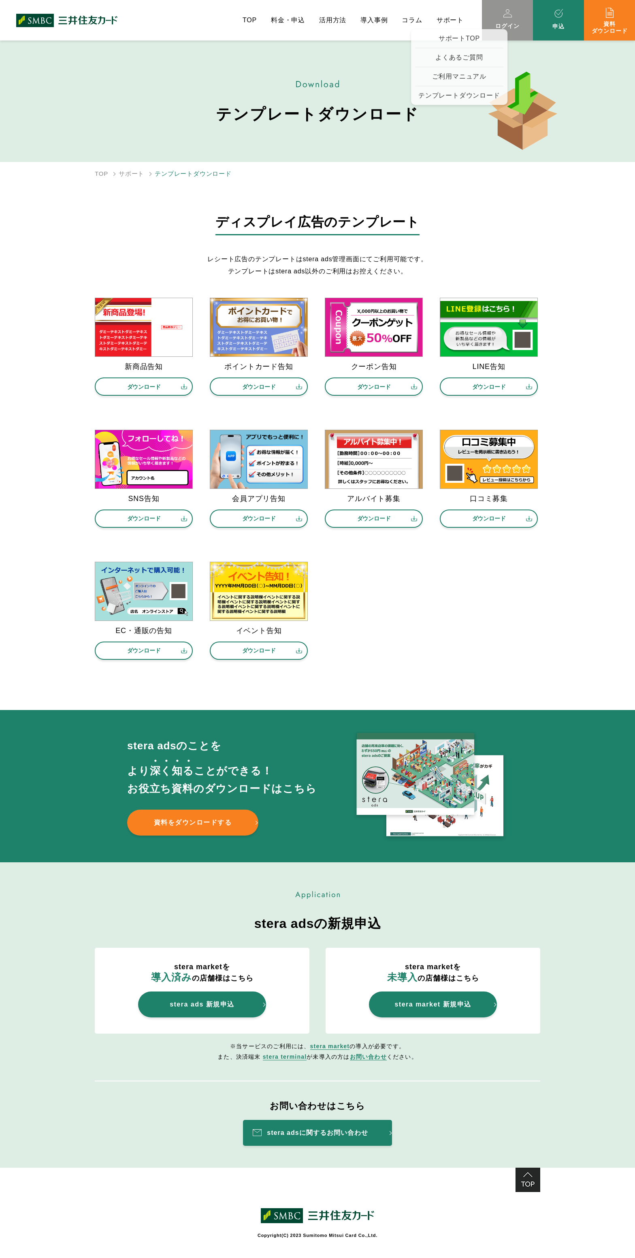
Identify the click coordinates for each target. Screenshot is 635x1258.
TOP (250, 20)
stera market (330, 1046)
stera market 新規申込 (432, 1004)
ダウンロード (144, 387)
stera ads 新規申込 (202, 1004)
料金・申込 (288, 20)
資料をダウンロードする (193, 822)
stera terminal (285, 1056)
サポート (131, 173)
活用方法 (332, 20)
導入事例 (374, 20)
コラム (412, 20)
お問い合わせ (368, 1056)
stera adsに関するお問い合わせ (317, 1132)
